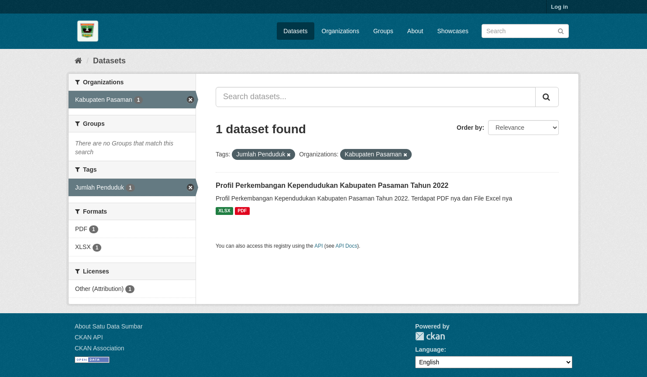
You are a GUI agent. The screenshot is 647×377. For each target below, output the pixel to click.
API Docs (347, 246)
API (318, 246)
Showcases (452, 31)
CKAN (430, 336)
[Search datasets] (525, 31)
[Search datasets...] (376, 97)
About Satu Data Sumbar (109, 326)
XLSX (224, 211)
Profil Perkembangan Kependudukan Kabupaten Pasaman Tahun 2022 (332, 185)
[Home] (78, 60)
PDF (242, 211)
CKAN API (89, 337)
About (415, 31)
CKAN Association (99, 348)
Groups (383, 31)
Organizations (340, 31)
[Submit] (560, 30)
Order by (469, 127)
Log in (559, 6)
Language (429, 349)
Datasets (295, 31)
